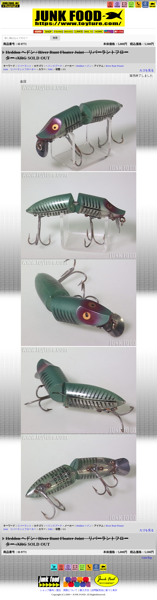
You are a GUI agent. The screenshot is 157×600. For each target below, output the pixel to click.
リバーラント (24, 65)
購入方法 (84, 590)
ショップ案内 (47, 590)
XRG (50, 69)
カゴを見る (146, 70)
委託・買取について (66, 590)
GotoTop (147, 557)
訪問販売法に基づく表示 (104, 590)
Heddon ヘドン (84, 65)
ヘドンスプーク (54, 65)
